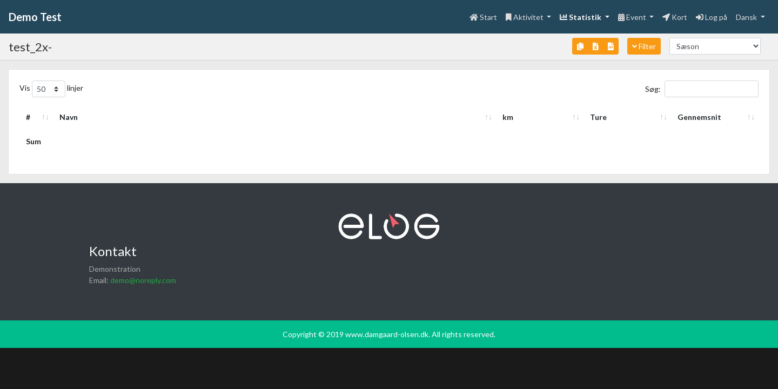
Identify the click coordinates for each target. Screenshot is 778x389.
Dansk (747, 17)
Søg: (702, 89)
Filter (644, 46)
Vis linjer (51, 89)
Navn (68, 117)
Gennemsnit (699, 117)
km (507, 117)
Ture (598, 117)
